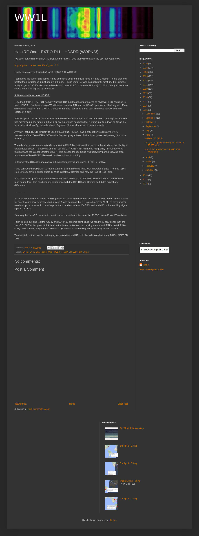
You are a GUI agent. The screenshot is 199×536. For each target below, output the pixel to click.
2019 (145, 93)
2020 (145, 89)
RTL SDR (65, 252)
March (148, 161)
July (147, 130)
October (149, 122)
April (147, 157)
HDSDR (56, 252)
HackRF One (46, 252)
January (149, 170)
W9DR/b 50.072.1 (153, 138)
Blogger (112, 520)
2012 (145, 183)
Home (72, 404)
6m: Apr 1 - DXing (128, 463)
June (148, 135)
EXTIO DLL (34, 252)
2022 (145, 80)
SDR (81, 252)
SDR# (87, 252)
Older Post (123, 404)
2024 (145, 72)
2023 (145, 76)
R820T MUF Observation (132, 428)
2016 (145, 106)
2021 (145, 84)
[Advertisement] (72, 375)
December (150, 114)
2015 (145, 110)
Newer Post (20, 404)
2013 (145, 179)
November (150, 118)
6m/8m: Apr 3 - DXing (130, 481)
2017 (145, 101)
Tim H (146, 265)
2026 (145, 63)
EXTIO (25, 252)
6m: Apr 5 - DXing (128, 446)
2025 (145, 68)
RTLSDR (74, 252)
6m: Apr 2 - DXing (128, 498)
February (150, 166)
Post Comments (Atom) (39, 409)
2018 (145, 97)
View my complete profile (151, 269)
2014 (145, 175)
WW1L (30, 17)
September (151, 126)
